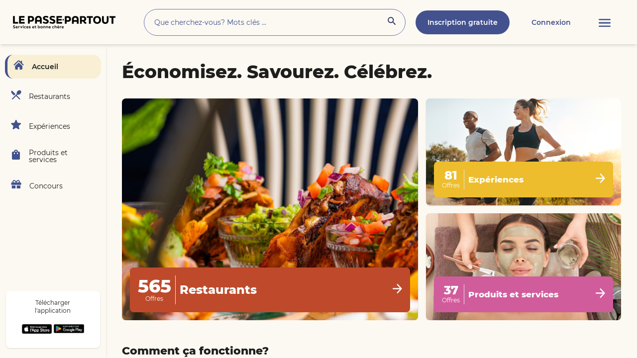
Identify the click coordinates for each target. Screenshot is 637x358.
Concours (46, 185)
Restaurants (49, 96)
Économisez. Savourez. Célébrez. (277, 72)
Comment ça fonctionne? (195, 351)
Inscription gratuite (462, 22)
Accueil (45, 66)
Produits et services (48, 156)
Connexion (551, 22)
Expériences (49, 126)
